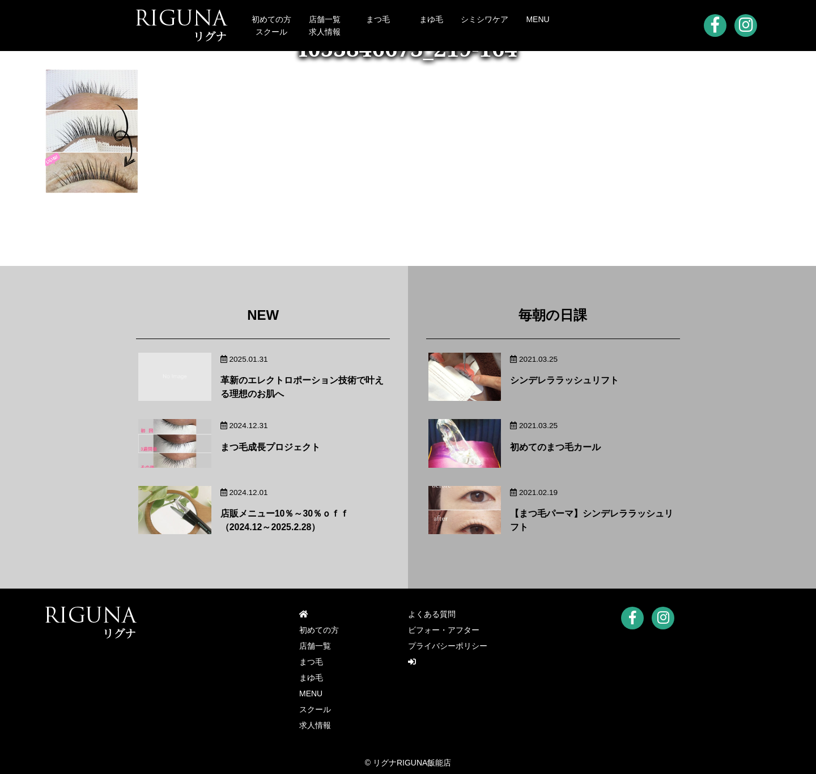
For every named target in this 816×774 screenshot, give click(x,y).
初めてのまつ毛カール (555, 447)
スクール (271, 31)
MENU (537, 19)
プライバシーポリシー (447, 646)
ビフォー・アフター (443, 630)
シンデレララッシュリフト (564, 380)
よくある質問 (432, 614)
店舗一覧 (325, 19)
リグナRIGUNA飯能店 (412, 762)
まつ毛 (378, 19)
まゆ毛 (431, 19)
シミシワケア (484, 19)
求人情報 (325, 31)
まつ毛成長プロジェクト (270, 447)
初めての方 (271, 19)
